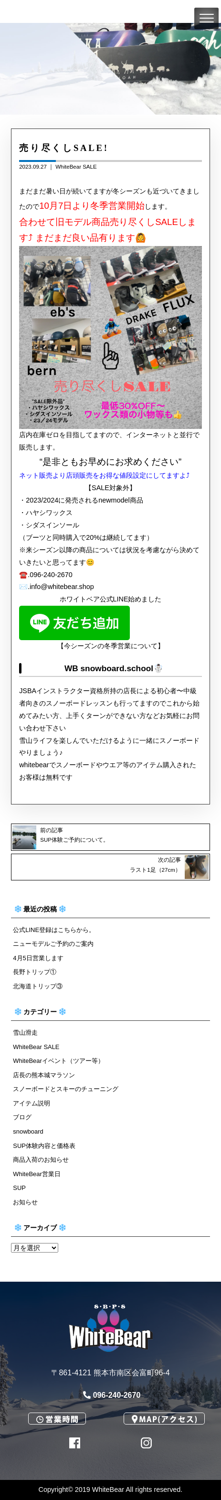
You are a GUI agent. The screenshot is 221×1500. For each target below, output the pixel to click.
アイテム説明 (31, 1103)
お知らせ (25, 1202)
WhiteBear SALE (75, 167)
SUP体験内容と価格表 (44, 1145)
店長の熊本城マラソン (44, 1075)
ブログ (22, 1117)
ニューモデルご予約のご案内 (53, 943)
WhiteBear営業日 (36, 1174)
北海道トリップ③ (38, 986)
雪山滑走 (25, 1032)
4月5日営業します (38, 958)
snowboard (28, 1131)
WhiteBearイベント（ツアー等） (58, 1060)
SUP (19, 1187)
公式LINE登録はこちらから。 (54, 929)
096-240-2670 (112, 1395)
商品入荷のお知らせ (41, 1159)
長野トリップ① (34, 971)
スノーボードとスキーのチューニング (65, 1089)
